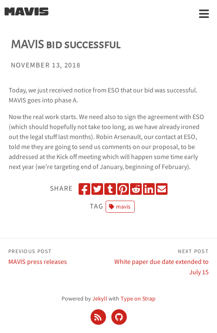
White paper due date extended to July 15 (158, 261)
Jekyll (99, 298)
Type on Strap (138, 298)
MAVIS (26, 12)
